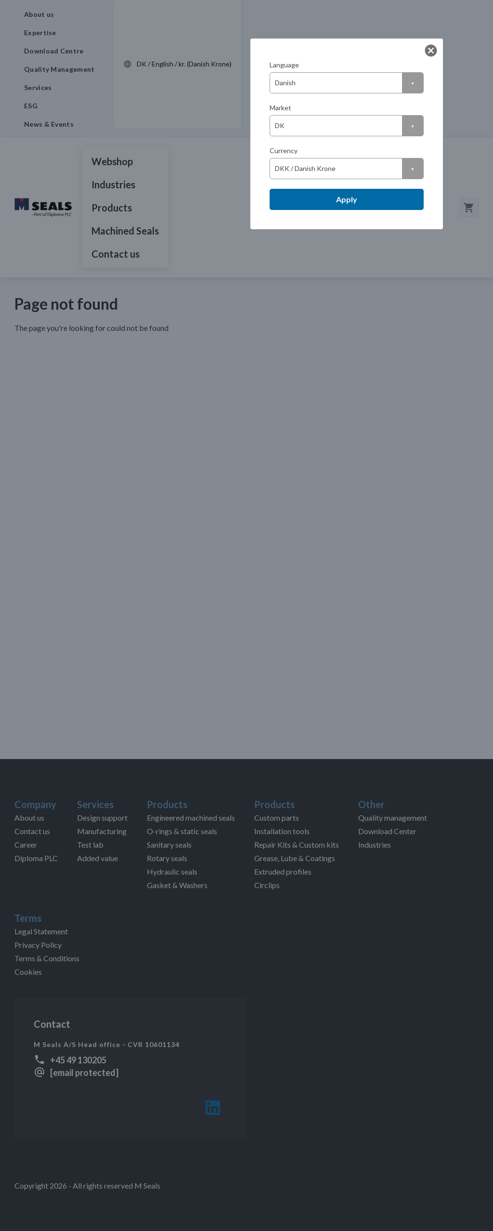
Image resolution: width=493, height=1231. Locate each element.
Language (284, 65)
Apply (346, 199)
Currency (284, 150)
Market (280, 108)
